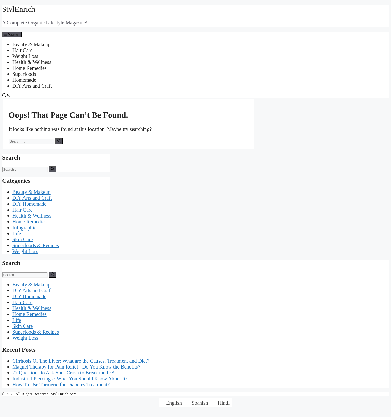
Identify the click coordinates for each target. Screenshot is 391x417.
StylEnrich (18, 9)
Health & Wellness (31, 62)
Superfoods (24, 74)
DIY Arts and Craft (32, 86)
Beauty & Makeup (31, 44)
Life (16, 233)
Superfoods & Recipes (35, 245)
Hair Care (22, 50)
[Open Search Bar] (6, 96)
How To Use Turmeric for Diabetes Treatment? (61, 384)
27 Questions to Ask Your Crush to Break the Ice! (63, 373)
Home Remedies (29, 68)
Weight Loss (25, 56)
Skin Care (22, 239)
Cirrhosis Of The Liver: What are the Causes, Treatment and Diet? (80, 361)
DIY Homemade (29, 204)
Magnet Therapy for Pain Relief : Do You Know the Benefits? (76, 367)
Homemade (24, 80)
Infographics (25, 227)
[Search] (59, 141)
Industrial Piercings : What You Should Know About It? (70, 378)
